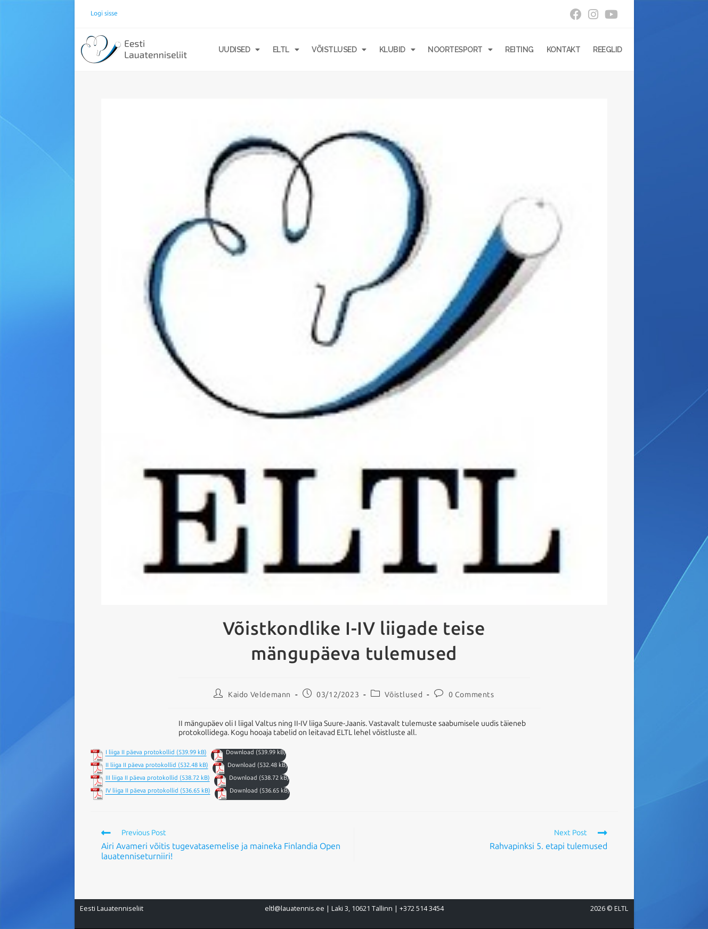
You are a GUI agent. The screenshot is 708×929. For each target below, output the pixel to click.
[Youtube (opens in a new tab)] (609, 14)
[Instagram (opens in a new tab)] (593, 14)
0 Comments (471, 694)
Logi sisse (104, 13)
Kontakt (564, 49)
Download (240, 752)
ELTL (286, 50)
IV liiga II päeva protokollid (141, 790)
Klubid (397, 50)
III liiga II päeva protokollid (141, 777)
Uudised (239, 50)
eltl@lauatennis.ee (294, 908)
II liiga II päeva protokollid (140, 765)
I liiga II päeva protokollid (140, 752)
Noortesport (460, 50)
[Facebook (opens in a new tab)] (576, 14)
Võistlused (339, 50)
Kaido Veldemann (259, 694)
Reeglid (607, 49)
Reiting (519, 49)
